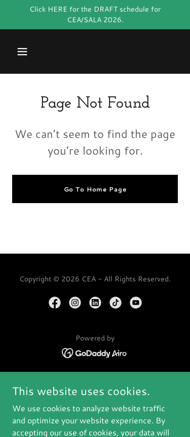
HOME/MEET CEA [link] (95, 381)
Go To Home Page (95, 189)
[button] (22, 51)
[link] (55, 303)
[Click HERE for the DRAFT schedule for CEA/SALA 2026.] (95, 14)
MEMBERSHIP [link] (95, 396)
